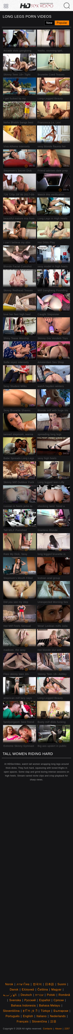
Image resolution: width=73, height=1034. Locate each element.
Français (22, 1021)
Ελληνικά (28, 989)
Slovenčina (39, 1021)
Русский (30, 1000)
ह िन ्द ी (30, 1010)
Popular (62, 22)
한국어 (37, 984)
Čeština (42, 989)
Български (60, 1010)
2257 (67, 1028)
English (28, 1016)
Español (44, 1000)
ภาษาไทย (23, 984)
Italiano (41, 1016)
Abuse (58, 1028)
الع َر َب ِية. (10, 994)
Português (13, 1016)
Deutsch (26, 994)
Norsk (9, 984)
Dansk (14, 989)
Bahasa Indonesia (23, 1005)
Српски (59, 1000)
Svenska (15, 1000)
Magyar (56, 989)
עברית (39, 994)
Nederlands (58, 1016)
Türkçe (45, 1010)
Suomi (61, 984)
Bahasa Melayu (49, 1005)
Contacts (47, 1028)
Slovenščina (11, 1010)
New (49, 22)
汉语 (53, 1021)
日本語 (49, 984)
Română (64, 994)
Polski (51, 994)
